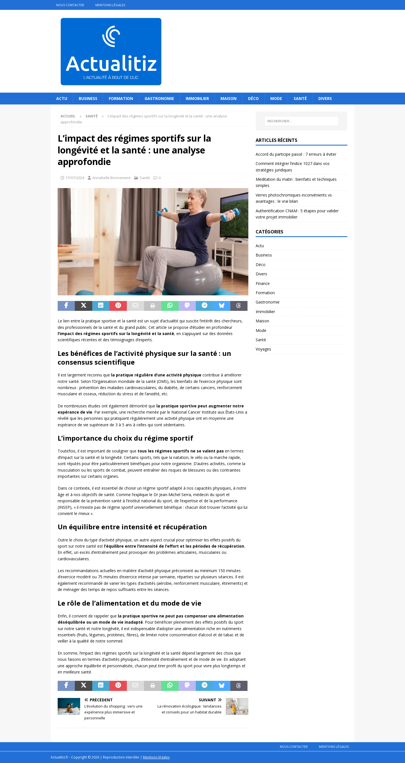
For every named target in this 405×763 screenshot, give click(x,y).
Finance (263, 283)
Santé (300, 98)
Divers (325, 98)
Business (88, 98)
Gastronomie (159, 98)
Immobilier (197, 98)
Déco (253, 98)
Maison (228, 98)
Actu (61, 98)
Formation (121, 98)
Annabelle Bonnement (111, 177)
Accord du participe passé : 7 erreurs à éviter (296, 154)
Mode (276, 98)
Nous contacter (70, 5)
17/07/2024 (75, 177)
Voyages (263, 349)
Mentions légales (110, 5)
